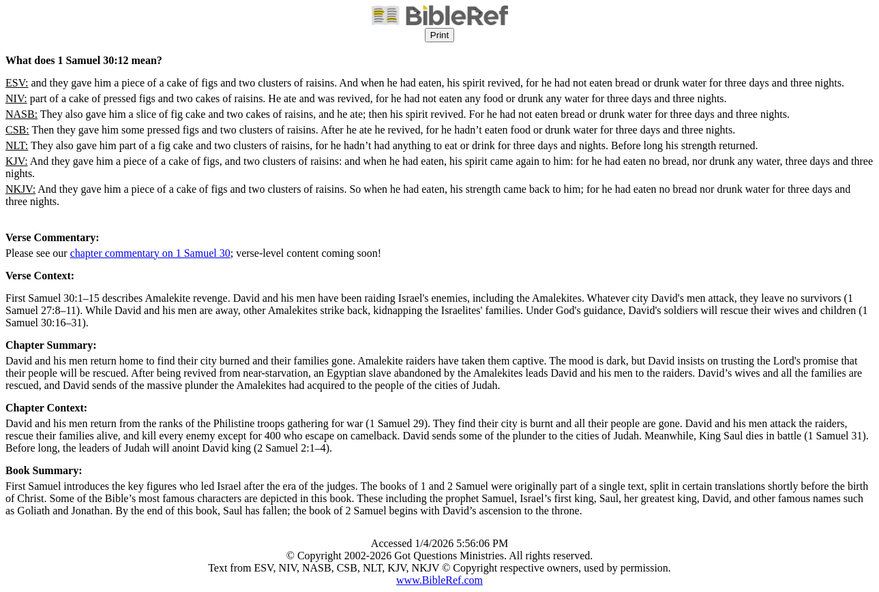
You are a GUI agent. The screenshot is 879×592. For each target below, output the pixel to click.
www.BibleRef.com (439, 580)
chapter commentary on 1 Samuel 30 (150, 253)
